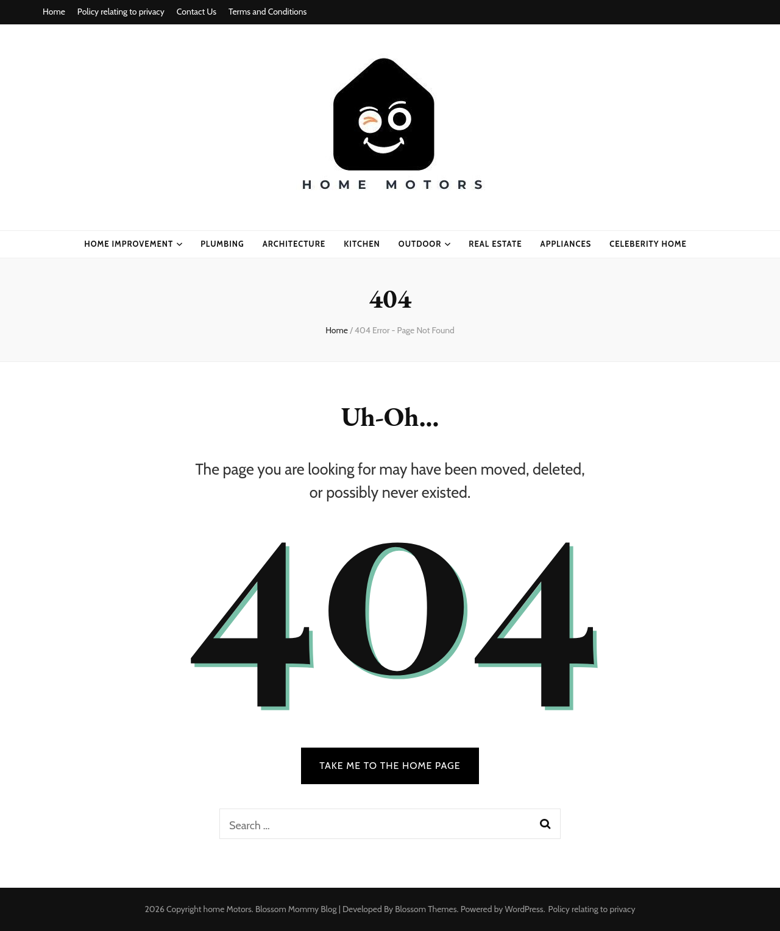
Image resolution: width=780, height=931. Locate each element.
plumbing (222, 244)
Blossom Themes (425, 909)
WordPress (524, 909)
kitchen (362, 244)
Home (54, 11)
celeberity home (648, 244)
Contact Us (196, 11)
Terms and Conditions (268, 11)
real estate (495, 244)
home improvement (128, 244)
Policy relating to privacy (121, 11)
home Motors (228, 909)
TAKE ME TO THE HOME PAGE (390, 765)
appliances (566, 244)
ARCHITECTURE (294, 244)
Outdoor (420, 244)
